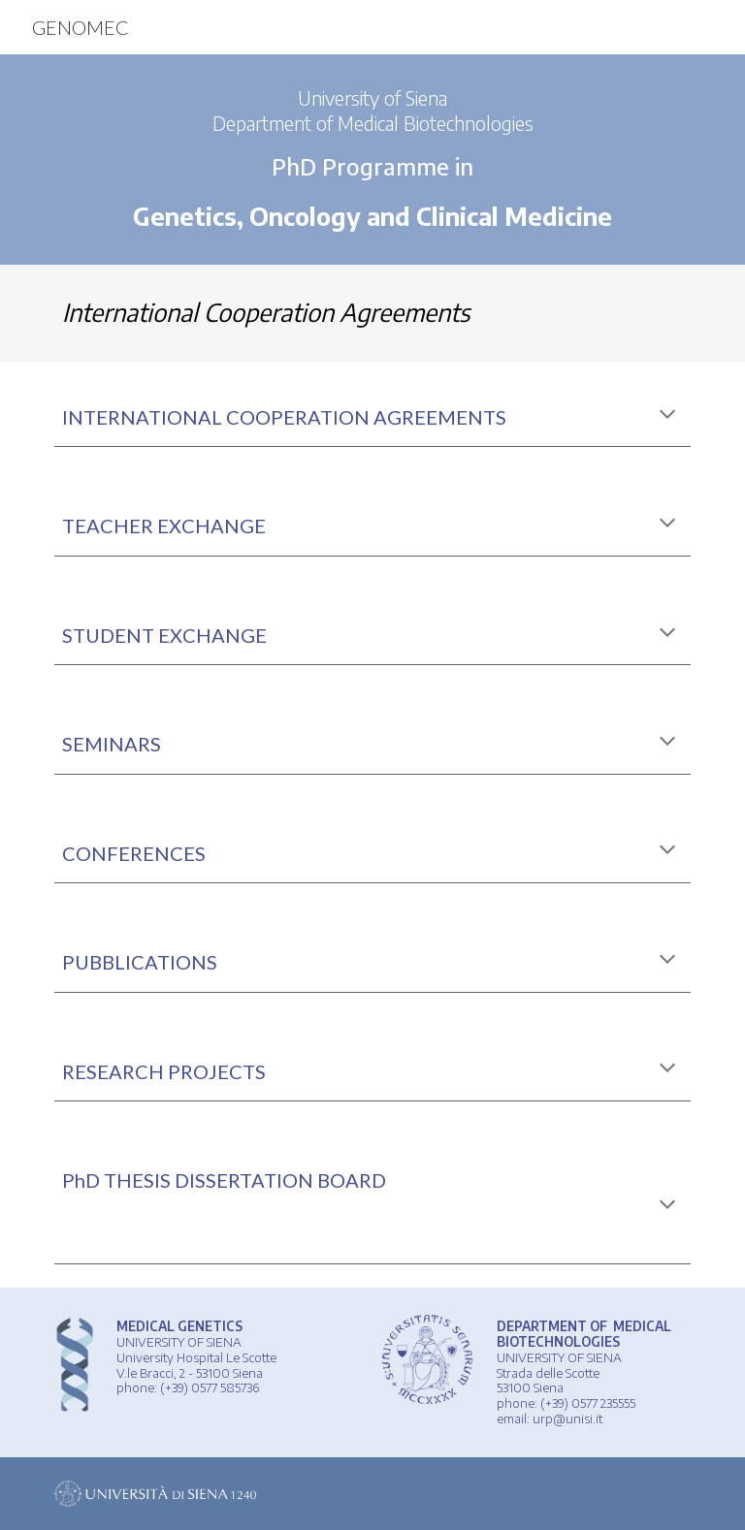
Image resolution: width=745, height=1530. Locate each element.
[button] (667, 416)
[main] (372, 159)
